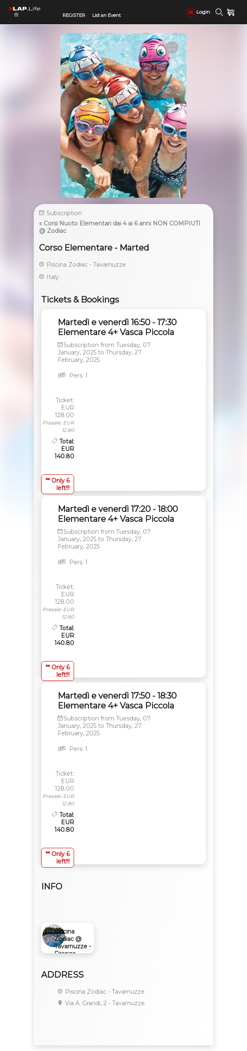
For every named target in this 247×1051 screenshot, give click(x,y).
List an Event (106, 15)
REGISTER (74, 15)
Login (198, 12)
